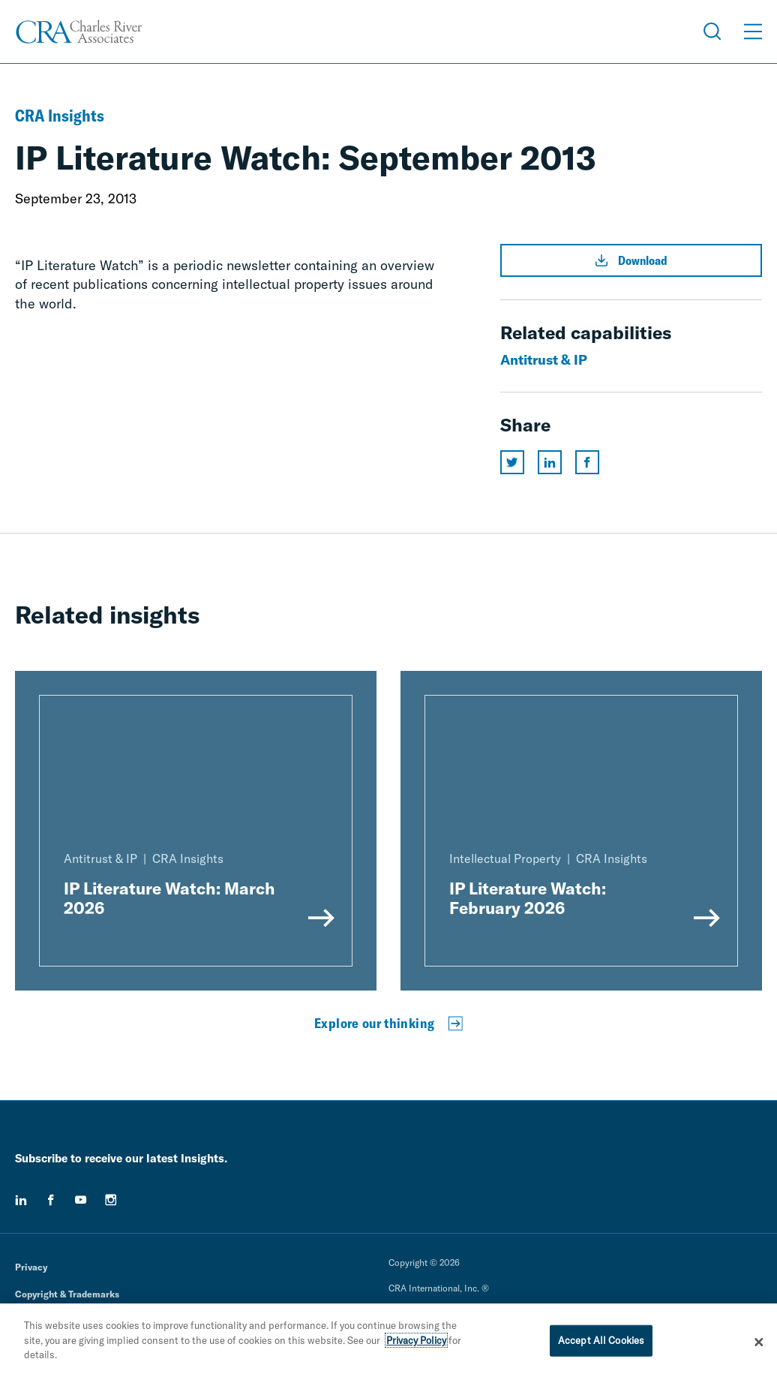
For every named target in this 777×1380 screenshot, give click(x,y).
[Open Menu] (753, 32)
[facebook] (51, 1199)
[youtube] (81, 1199)
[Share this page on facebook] (587, 462)
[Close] (759, 1341)
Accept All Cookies (601, 1340)
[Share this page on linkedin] (550, 462)
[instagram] (111, 1199)
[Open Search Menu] (713, 32)
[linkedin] (21, 1199)
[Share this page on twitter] (512, 462)
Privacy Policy (416, 1340)
